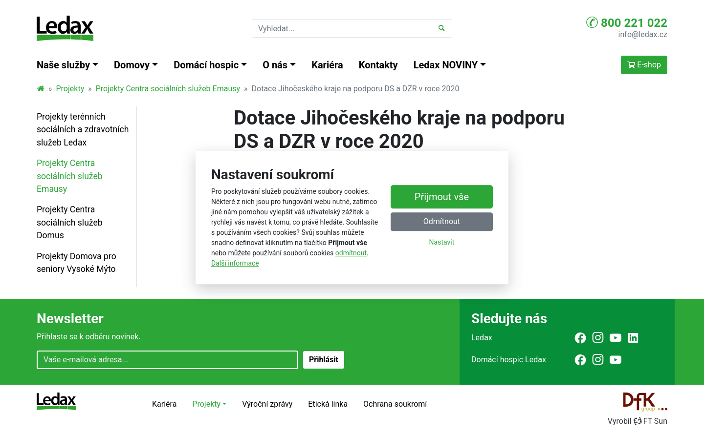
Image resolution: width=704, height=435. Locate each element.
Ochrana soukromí (395, 404)
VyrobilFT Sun (637, 421)
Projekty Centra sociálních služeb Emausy (168, 88)
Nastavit (442, 242)
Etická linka (328, 404)
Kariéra (327, 65)
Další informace (235, 263)
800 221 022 (626, 22)
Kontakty (378, 65)
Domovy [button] (132, 65)
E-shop (644, 64)
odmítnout (351, 253)
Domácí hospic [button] (206, 65)
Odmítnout (441, 221)
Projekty (70, 88)
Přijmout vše (442, 197)
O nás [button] (275, 65)
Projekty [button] (206, 404)
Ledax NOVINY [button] (446, 65)
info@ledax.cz (642, 34)
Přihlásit (323, 359)
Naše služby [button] (63, 65)
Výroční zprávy (267, 404)
